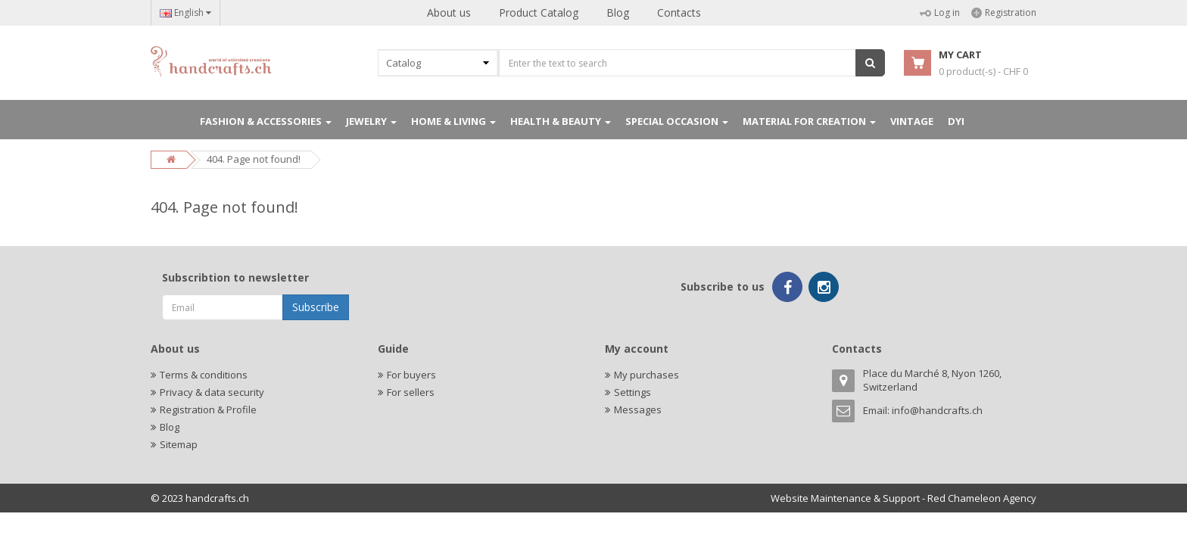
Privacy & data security (212, 392)
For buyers (411, 375)
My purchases (646, 375)
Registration (1003, 12)
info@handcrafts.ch (937, 410)
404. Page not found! (254, 159)
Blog (617, 12)
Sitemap (179, 444)
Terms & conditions (204, 375)
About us (449, 12)
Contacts (679, 12)
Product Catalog (538, 12)
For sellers (411, 392)
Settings (632, 392)
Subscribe (315, 307)
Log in (940, 12)
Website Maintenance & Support (845, 498)
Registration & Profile (208, 409)
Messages (638, 409)
